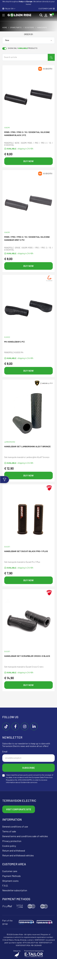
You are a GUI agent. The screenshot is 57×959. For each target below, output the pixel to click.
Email (4, 751)
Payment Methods (11, 875)
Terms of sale (9, 831)
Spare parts (16, 27)
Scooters (29, 27)
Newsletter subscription (14, 890)
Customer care (46, 8)
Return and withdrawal (13, 850)
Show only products (22, 48)
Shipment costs (10, 880)
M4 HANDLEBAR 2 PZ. (14, 341)
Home (4, 27)
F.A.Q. (5, 885)
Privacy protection (11, 841)
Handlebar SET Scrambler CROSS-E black (27, 656)
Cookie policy (9, 845)
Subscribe (28, 767)
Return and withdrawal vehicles (18, 855)
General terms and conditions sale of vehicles (25, 836)
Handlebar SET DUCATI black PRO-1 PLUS (26, 551)
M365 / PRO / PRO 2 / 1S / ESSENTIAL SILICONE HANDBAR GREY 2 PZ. (27, 238)
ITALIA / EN (9, 8)
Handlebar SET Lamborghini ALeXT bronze (27, 446)
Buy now (28, 161)
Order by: (28, 34)
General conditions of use (15, 826)
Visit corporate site (18, 809)
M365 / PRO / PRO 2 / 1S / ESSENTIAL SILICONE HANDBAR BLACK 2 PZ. (27, 133)
